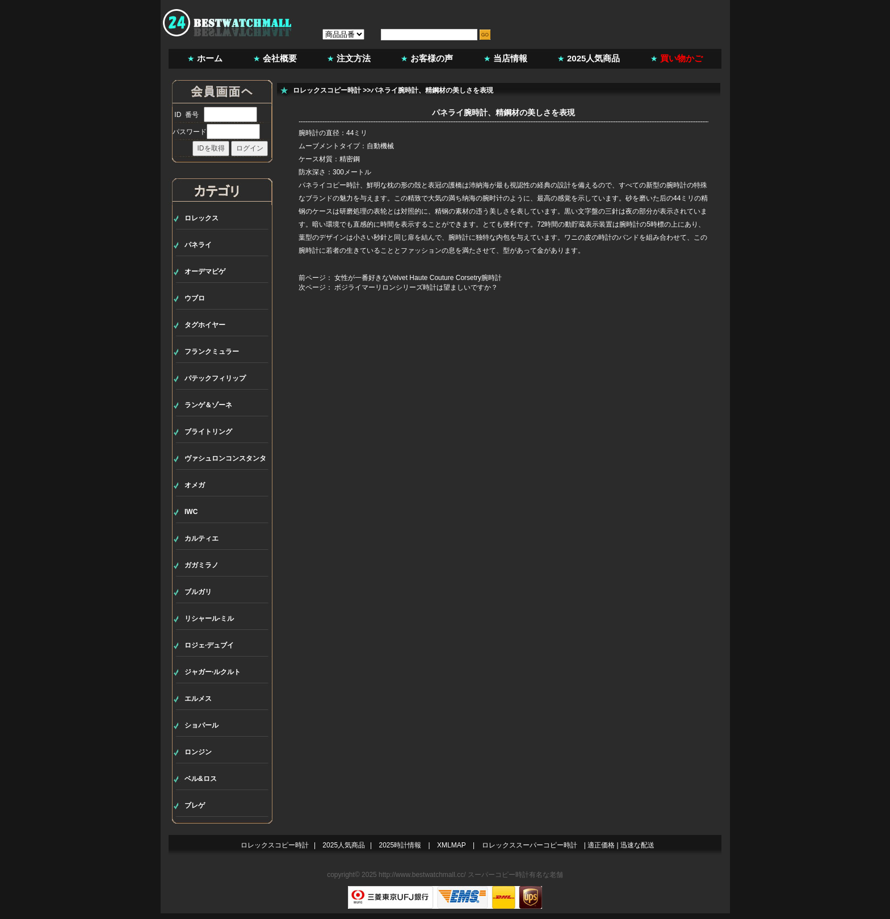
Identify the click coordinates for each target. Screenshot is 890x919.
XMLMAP (451, 845)
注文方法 (354, 58)
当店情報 (510, 58)
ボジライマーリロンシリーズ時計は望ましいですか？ (416, 287)
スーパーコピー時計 (498, 875)
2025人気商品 (593, 58)
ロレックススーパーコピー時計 (529, 845)
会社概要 (280, 58)
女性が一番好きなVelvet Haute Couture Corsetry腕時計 (418, 278)
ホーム (209, 58)
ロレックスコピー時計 (327, 90)
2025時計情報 (400, 845)
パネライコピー (322, 185)
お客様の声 (431, 58)
